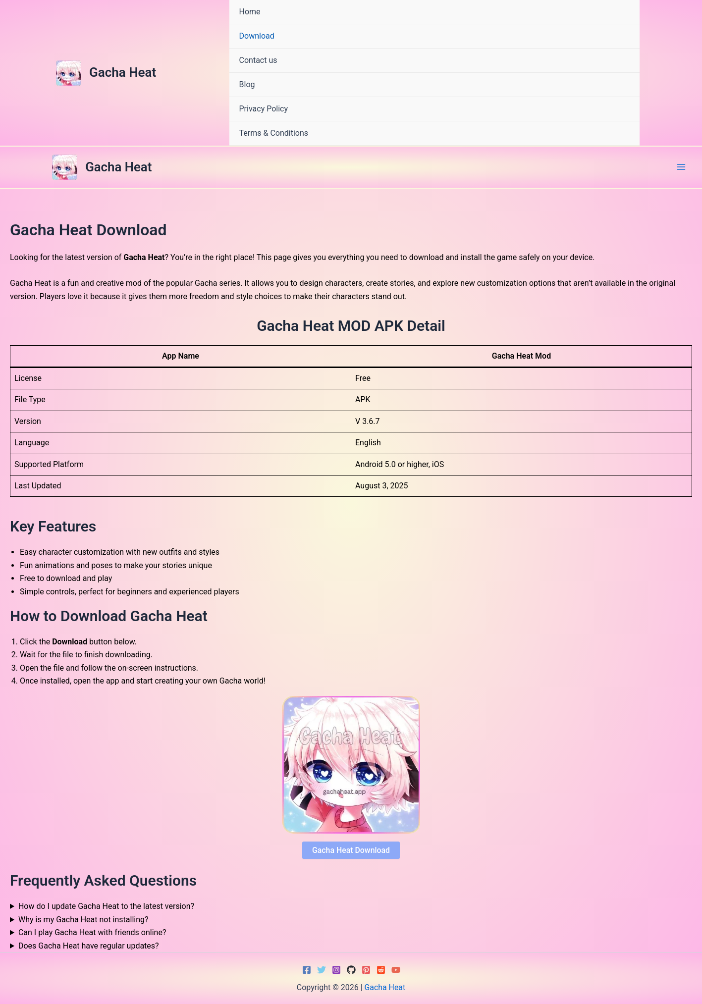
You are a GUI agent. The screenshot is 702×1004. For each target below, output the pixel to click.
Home (250, 11)
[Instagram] (336, 969)
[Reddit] (381, 969)
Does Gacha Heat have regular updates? (88, 946)
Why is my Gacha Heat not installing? (83, 919)
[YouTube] (395, 969)
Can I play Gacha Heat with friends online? (92, 932)
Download (256, 36)
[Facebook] (306, 969)
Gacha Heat (122, 72)
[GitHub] (351, 969)
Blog (247, 84)
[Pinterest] (366, 969)
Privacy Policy (263, 108)
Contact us (258, 60)
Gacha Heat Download (351, 850)
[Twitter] (321, 969)
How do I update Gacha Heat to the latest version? (106, 906)
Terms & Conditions (274, 133)
